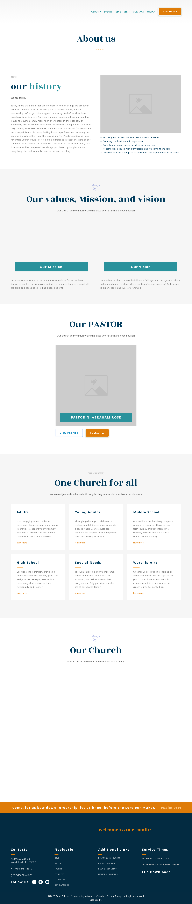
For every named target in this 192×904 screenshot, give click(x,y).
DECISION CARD (106, 863)
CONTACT (138, 11)
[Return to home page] (28, 11)
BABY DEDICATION (108, 869)
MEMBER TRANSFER (108, 874)
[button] (169, 12)
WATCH (151, 11)
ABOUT (95, 11)
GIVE (118, 11)
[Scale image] (52, 698)
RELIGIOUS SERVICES (109, 858)
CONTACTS (60, 879)
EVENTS (108, 11)
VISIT (127, 11)
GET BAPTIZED (62, 885)
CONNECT (60, 874)
